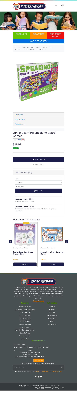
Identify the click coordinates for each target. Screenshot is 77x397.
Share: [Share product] (19, 140)
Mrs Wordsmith (24, 318)
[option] (25, 245)
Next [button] (66, 241)
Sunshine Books (25, 336)
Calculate (38, 191)
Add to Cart (38, 159)
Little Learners (25, 315)
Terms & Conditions (41, 372)
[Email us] (36, 376)
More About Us (38, 301)
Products (21, 34)
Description (19, 115)
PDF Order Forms (55, 35)
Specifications (20, 119)
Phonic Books (25, 321)
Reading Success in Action (25, 330)
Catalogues (52, 324)
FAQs (52, 321)
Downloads (52, 318)
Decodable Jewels (24, 307)
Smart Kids (25, 339)
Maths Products (38, 41)
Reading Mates (24, 327)
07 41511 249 (20, 344)
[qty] (38, 179)
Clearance (38, 34)
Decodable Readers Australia (25, 309)
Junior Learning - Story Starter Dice (23, 253)
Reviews (20, 124)
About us (52, 307)
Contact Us (38, 360)
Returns (52, 312)
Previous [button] (10, 241)
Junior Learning (24, 312)
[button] (38, 164)
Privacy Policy (57, 372)
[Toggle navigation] (56, 6)
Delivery (52, 309)
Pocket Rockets (25, 324)
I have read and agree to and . (38, 372)
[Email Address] (36, 367)
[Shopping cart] (61, 6)
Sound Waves (25, 333)
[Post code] (38, 187)
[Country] (38, 183)
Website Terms (52, 315)
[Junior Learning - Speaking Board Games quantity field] (38, 154)
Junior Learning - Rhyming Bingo (51, 253)
